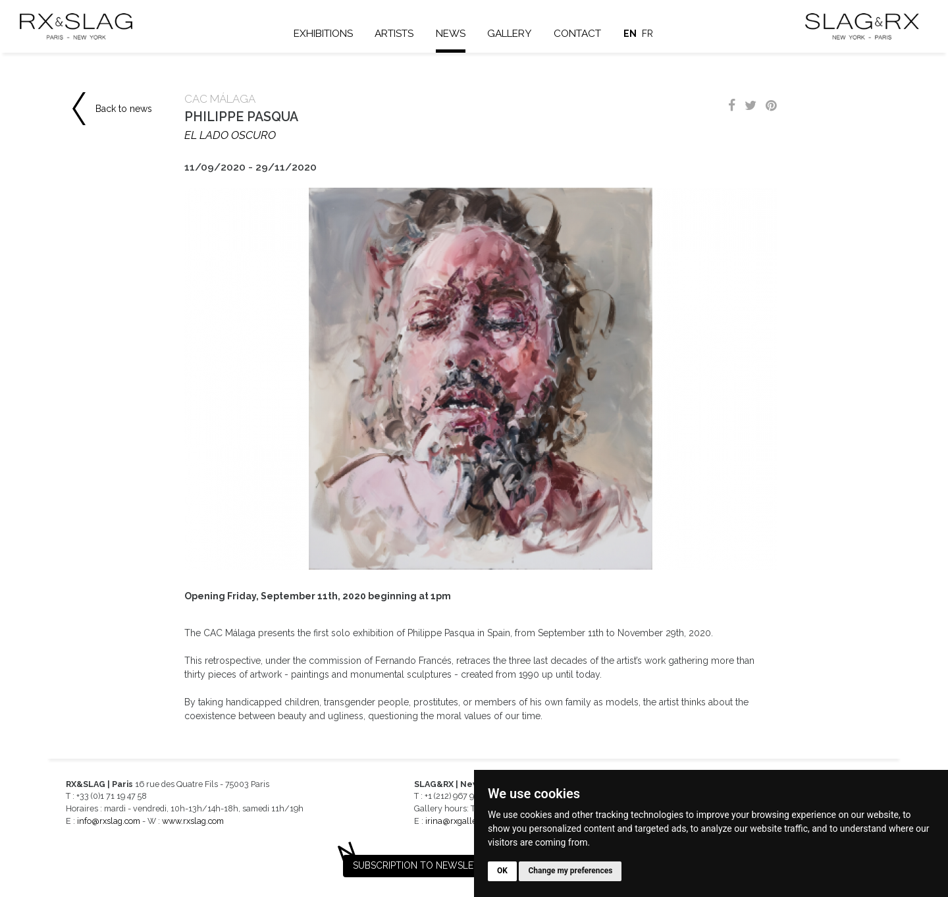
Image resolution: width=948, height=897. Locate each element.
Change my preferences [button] (570, 870)
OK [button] (502, 870)
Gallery (509, 34)
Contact (577, 34)
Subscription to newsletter (424, 865)
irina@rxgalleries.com (466, 821)
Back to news (123, 108)
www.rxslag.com (193, 821)
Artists (394, 34)
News (450, 34)
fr (647, 33)
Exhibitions (323, 34)
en (630, 33)
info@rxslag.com (108, 821)
